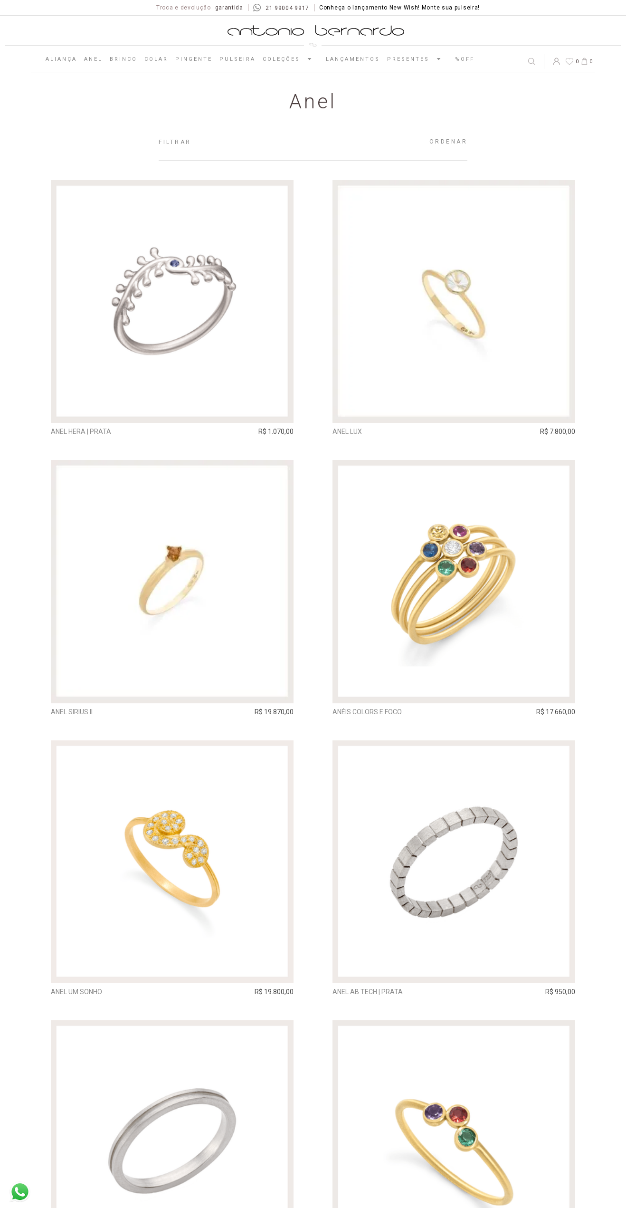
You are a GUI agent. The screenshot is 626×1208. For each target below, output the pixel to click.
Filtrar (175, 142)
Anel (93, 59)
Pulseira (237, 59)
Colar (156, 59)
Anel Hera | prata (81, 431)
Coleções (291, 58)
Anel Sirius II (72, 711)
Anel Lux (346, 431)
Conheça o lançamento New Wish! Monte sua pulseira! (399, 7)
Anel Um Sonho (76, 991)
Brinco (123, 59)
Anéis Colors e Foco (366, 711)
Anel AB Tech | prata (367, 991)
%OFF (464, 59)
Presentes (417, 58)
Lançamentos (353, 59)
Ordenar (448, 141)
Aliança (61, 59)
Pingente (193, 59)
